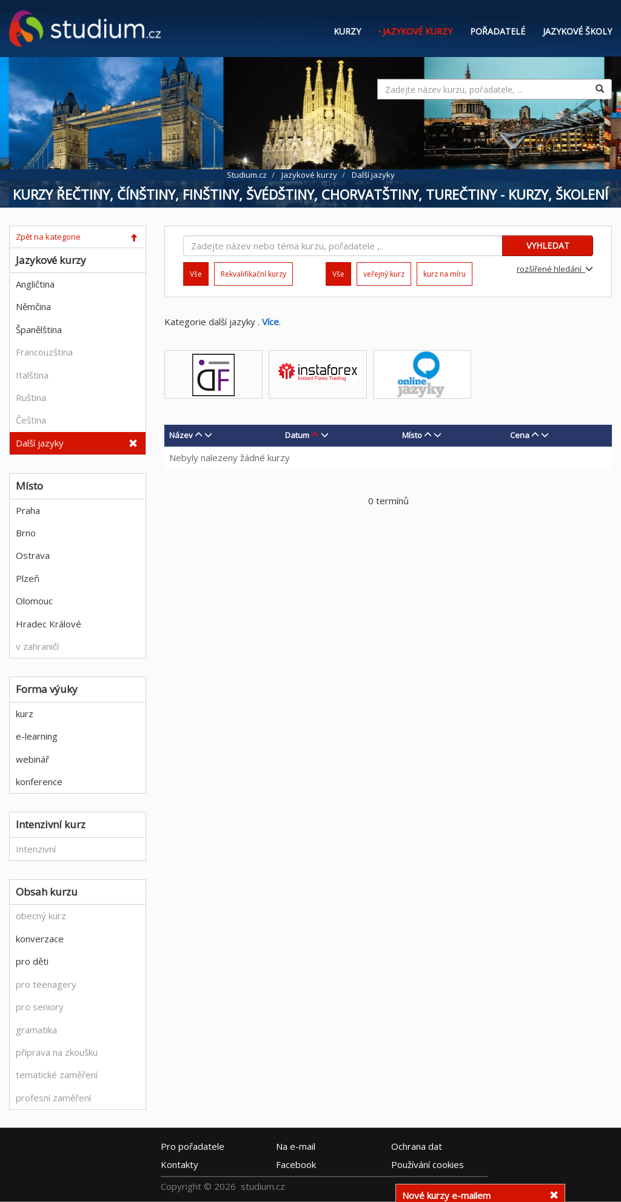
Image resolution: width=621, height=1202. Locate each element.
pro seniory (40, 1007)
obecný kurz (41, 916)
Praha (28, 510)
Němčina (33, 306)
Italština (32, 375)
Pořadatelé (497, 31)
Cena (519, 435)
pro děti (32, 961)
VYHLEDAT (547, 245)
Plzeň (27, 578)
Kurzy (347, 31)
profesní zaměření (53, 1098)
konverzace (40, 939)
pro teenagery (46, 984)
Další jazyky (40, 443)
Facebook (296, 1164)
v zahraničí (37, 646)
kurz (24, 713)
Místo (412, 435)
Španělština (39, 329)
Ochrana (416, 1146)
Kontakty (179, 1164)
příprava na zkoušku (57, 1052)
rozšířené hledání (555, 268)
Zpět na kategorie (48, 236)
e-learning (37, 736)
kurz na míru (444, 274)
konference (39, 781)
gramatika (36, 1030)
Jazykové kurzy (417, 31)
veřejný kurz (383, 274)
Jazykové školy (577, 31)
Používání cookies (427, 1164)
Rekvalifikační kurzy (253, 274)
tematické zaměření (57, 1075)
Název (181, 435)
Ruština (31, 397)
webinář (32, 759)
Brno (26, 533)
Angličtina (35, 284)
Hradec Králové (48, 624)
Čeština (31, 420)
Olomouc (34, 601)
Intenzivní (36, 849)
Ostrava (33, 555)
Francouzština (44, 352)
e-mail (295, 1146)
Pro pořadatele (192, 1146)
